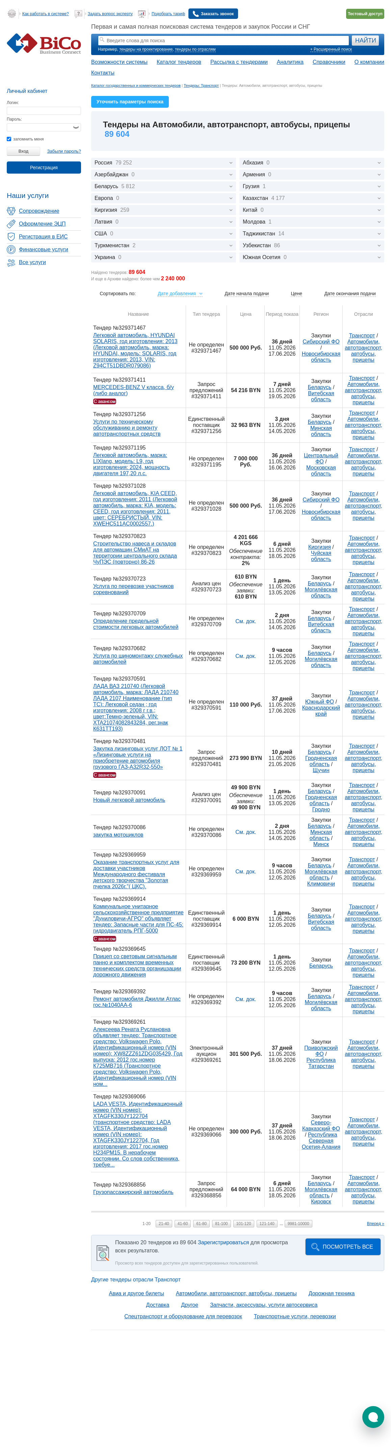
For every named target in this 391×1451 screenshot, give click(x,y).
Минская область (321, 431)
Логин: (13, 102)
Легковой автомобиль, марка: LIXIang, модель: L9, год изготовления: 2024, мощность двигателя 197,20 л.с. (131, 464)
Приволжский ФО (321, 1051)
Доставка (158, 1305)
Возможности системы (119, 62)
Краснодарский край (321, 711)
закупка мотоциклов (118, 835)
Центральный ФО (321, 458)
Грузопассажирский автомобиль (133, 1192)
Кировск (321, 1201)
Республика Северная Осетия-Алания (321, 1141)
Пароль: (14, 119)
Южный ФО (319, 702)
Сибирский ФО (321, 342)
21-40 (164, 1223)
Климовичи (321, 884)
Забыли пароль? (64, 151)
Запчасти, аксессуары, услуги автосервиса (263, 1305)
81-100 (221, 1223)
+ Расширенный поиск (331, 49)
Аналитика (290, 62)
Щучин (321, 770)
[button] (373, 1417)
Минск (321, 844)
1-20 (146, 1223)
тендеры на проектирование (146, 49)
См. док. (245, 621)
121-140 (267, 1223)
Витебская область (321, 396)
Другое (189, 1305)
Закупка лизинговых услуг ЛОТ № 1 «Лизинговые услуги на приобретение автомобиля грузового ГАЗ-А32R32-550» (137, 758)
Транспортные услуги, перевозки (295, 1316)
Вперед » (375, 1223)
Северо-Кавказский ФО (321, 1125)
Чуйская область (321, 556)
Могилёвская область (321, 593)
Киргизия (319, 547)
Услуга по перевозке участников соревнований (133, 589)
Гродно (321, 809)
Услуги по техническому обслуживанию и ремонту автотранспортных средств (127, 428)
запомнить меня (25, 139)
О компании (369, 62)
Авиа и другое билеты (136, 1293)
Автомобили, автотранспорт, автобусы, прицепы (363, 351)
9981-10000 (298, 1223)
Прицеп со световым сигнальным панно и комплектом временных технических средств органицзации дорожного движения (137, 965)
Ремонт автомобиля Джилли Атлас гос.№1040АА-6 (137, 1002)
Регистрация (44, 167)
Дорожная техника (332, 1293)
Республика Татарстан (321, 1063)
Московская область (321, 471)
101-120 (243, 1223)
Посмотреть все (348, 1247)
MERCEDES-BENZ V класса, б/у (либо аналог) (133, 390)
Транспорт (362, 335)
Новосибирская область (321, 357)
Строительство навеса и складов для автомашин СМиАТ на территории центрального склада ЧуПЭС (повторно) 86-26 (135, 553)
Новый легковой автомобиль (129, 800)
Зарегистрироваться (223, 1242)
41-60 (183, 1223)
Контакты (102, 73)
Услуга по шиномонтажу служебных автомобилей (138, 659)
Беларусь (319, 387)
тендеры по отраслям (195, 49)
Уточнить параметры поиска (130, 101)
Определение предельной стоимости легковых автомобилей (135, 624)
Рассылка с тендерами (239, 62)
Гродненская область (321, 761)
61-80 (201, 1223)
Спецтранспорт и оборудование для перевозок (183, 1316)
